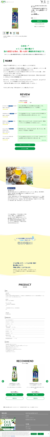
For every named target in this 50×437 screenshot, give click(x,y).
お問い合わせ (28, 426)
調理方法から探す (5, 417)
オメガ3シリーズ (15, 407)
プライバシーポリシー (30, 417)
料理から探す (4, 415)
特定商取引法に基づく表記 (30, 419)
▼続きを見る (44, 109)
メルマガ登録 (28, 428)
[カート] (41, 3)
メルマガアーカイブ (29, 430)
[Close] (48, 434)
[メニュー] (48, 2)
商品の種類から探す (8, 407)
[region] (25, 434)
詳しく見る (14, 394)
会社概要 (27, 415)
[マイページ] (44, 3)
